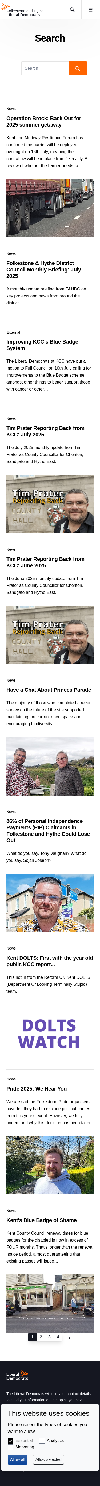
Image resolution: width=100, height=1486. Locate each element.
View (50, 168)
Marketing (24, 1447)
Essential (24, 1440)
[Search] (45, 68)
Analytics (55, 1440)
